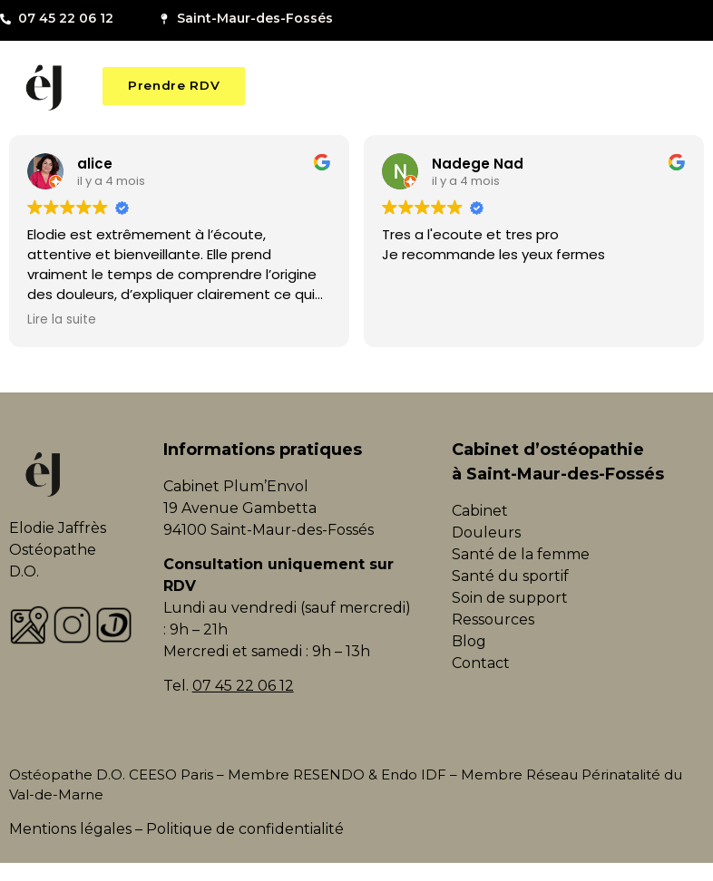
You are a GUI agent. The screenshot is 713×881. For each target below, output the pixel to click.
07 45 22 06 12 (243, 685)
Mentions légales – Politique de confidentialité (176, 828)
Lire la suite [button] (61, 320)
